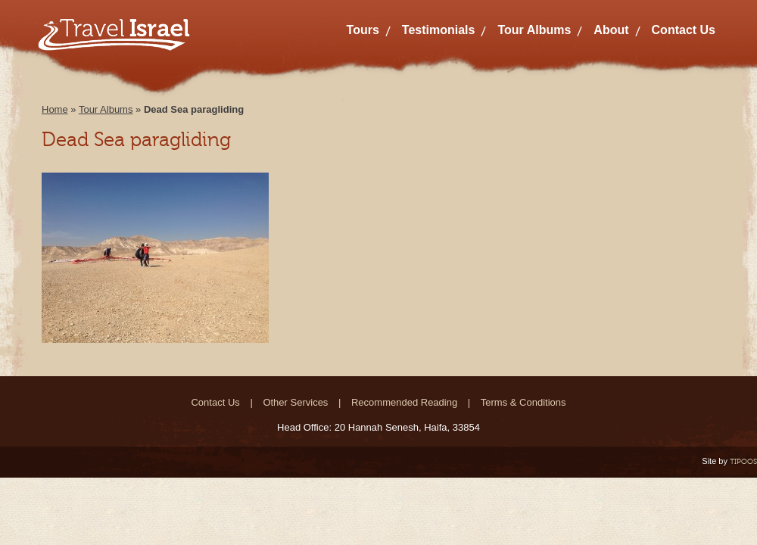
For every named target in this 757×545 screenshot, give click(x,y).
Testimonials (438, 29)
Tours (363, 29)
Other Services (295, 402)
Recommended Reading (404, 402)
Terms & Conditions (523, 402)
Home (55, 109)
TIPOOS (743, 461)
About (610, 29)
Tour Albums (534, 29)
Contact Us (683, 29)
